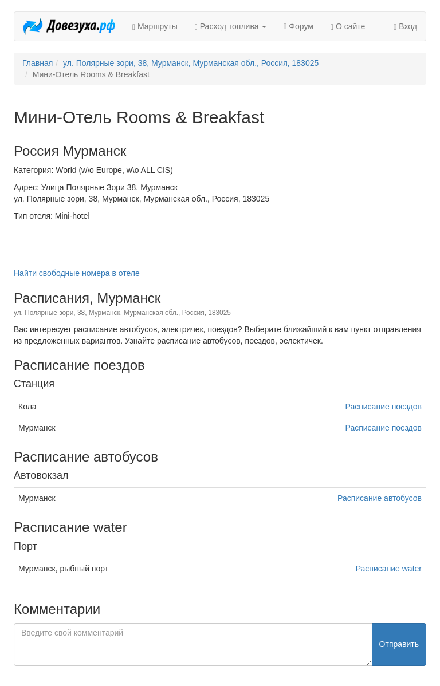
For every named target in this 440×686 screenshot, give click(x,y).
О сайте (348, 26)
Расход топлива (231, 26)
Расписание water (389, 568)
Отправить (399, 644)
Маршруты (155, 26)
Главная (37, 63)
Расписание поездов (383, 406)
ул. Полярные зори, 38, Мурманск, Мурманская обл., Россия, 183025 (191, 63)
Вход (405, 26)
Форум (298, 26)
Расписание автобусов (379, 498)
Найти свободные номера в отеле (77, 273)
